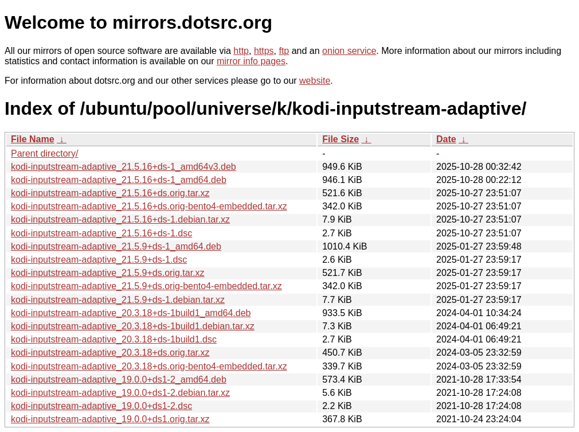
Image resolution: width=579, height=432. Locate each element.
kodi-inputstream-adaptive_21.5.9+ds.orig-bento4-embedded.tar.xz (146, 286)
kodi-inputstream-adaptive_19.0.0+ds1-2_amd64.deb (118, 379)
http (241, 51)
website (314, 80)
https (264, 51)
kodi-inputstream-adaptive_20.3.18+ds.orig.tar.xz (110, 352)
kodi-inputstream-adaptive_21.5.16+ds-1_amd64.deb (118, 180)
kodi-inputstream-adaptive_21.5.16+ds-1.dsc (101, 233)
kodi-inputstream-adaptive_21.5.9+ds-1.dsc (99, 259)
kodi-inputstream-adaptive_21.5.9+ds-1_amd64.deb (116, 246)
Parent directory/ (44, 153)
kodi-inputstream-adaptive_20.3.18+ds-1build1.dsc (114, 339)
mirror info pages (251, 61)
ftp (284, 51)
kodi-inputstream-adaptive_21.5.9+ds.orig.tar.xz (108, 273)
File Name (32, 139)
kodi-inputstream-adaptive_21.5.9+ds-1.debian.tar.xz (118, 300)
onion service (349, 51)
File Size (340, 139)
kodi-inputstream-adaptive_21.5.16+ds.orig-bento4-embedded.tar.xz (149, 206)
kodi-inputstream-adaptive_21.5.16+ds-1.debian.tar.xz (120, 219)
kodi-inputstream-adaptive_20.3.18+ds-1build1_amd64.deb (131, 313)
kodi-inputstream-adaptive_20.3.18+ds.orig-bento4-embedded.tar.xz (149, 366)
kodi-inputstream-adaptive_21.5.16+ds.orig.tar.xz (110, 193)
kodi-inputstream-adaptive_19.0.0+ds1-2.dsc (101, 406)
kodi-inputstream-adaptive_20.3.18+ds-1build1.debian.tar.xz (133, 326)
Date (446, 139)
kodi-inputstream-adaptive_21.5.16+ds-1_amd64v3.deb (123, 167)
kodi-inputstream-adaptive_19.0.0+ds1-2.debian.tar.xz (120, 393)
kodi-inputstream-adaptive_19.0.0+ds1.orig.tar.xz (110, 419)
